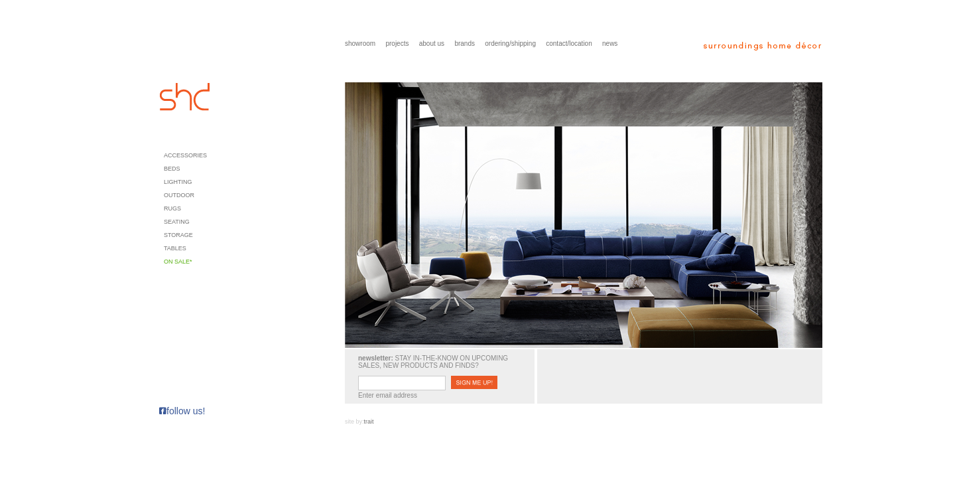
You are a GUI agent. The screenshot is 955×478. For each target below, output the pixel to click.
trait (369, 421)
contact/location (569, 43)
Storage (178, 235)
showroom (360, 43)
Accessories (185, 155)
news (609, 43)
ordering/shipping (510, 43)
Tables (175, 248)
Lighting (178, 182)
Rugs (172, 208)
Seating (177, 221)
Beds (172, 168)
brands (464, 43)
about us (431, 43)
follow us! (182, 411)
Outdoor (179, 195)
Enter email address (387, 395)
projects (397, 43)
